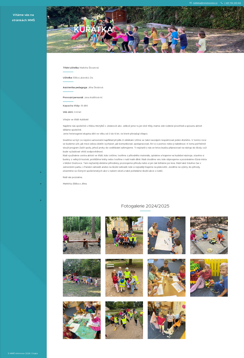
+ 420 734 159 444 (232, 3)
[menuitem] (23, 157)
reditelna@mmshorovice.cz (205, 3)
